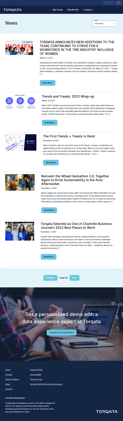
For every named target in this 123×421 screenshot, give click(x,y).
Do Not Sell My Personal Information (46, 384)
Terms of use (36, 379)
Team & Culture (12, 379)
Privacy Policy (36, 370)
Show (96, 20)
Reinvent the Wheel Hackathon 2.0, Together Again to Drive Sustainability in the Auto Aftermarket (75, 180)
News (7, 384)
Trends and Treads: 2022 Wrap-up (68, 96)
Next (74, 278)
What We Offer (73, 10)
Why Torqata (58, 10)
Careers (8, 389)
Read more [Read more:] (48, 83)
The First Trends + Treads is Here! (69, 136)
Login (118, 3)
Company (87, 10)
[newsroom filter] (105, 24)
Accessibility (35, 374)
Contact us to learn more (61, 332)
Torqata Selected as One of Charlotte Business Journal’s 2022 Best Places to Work (76, 226)
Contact (8, 374)
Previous (50, 278)
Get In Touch (109, 3)
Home (8, 370)
